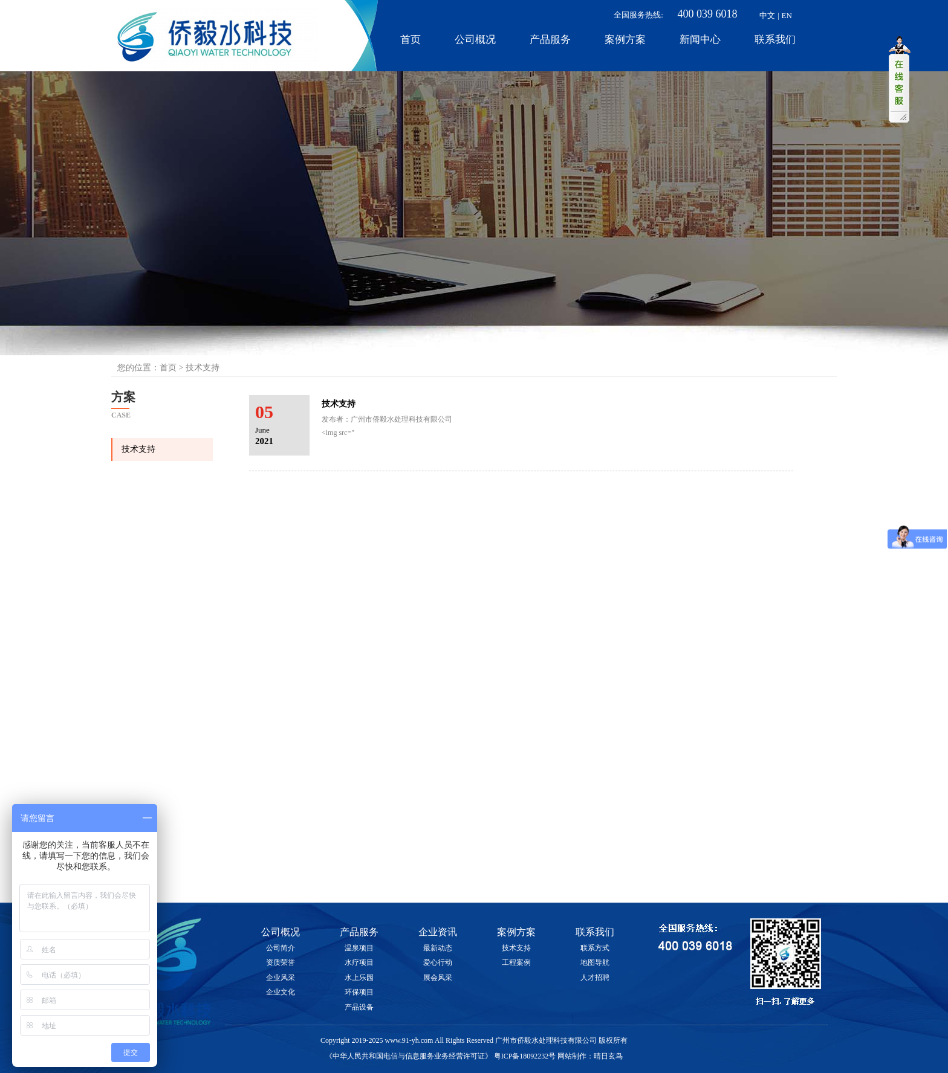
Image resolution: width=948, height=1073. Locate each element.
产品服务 (550, 39)
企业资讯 (437, 932)
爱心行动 (437, 962)
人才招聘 (594, 977)
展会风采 (437, 977)
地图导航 (594, 962)
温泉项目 (359, 948)
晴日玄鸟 (608, 1056)
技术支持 (138, 449)
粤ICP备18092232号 (525, 1056)
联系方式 (594, 948)
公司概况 (475, 39)
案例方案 (625, 39)
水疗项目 (359, 962)
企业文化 (280, 992)
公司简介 (280, 948)
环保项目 (359, 992)
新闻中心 (700, 39)
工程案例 (516, 962)
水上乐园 (359, 977)
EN (787, 15)
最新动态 (437, 948)
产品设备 (359, 1007)
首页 (410, 39)
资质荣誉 (280, 962)
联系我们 (775, 39)
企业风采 (280, 977)
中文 (767, 15)
